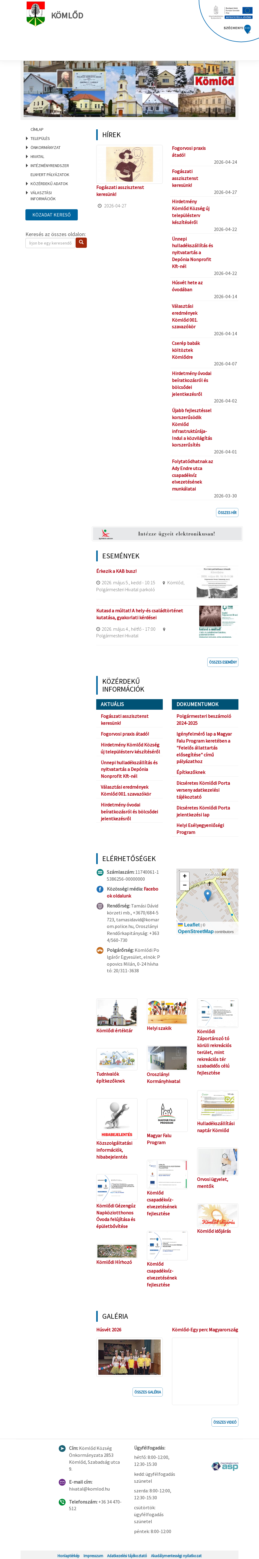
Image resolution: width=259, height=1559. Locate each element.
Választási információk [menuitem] (43, 195)
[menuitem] (53, 129)
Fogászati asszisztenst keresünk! (185, 178)
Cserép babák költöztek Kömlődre (186, 350)
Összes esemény (223, 662)
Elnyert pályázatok (50, 174)
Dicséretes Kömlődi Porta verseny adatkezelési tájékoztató (203, 790)
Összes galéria (147, 1390)
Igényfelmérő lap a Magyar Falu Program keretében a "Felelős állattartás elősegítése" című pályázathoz (204, 747)
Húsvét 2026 (108, 1330)
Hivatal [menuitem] (37, 156)
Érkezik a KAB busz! (116, 571)
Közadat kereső (51, 215)
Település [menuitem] (40, 138)
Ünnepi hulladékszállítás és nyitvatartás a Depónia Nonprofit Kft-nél (192, 252)
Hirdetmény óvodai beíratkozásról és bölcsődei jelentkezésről (129, 812)
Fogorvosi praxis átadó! (125, 734)
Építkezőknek (190, 772)
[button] (207, 895)
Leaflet (189, 924)
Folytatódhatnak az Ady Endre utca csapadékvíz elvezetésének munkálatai (192, 475)
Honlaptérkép (68, 1554)
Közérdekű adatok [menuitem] (49, 183)
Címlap (37, 129)
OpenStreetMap (196, 931)
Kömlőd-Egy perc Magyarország (205, 1330)
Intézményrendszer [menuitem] (50, 165)
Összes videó (225, 1420)
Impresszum (93, 1554)
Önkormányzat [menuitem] (46, 147)
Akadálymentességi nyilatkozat (176, 1554)
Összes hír (227, 512)
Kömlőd (56, 14)
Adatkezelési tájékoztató (127, 1554)
